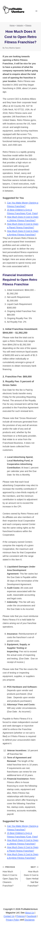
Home (12, 25)
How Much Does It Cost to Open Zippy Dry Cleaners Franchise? (10, 876)
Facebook (31, 916)
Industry (20, 25)
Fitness (28, 25)
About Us (29, 912)
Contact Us (9, 916)
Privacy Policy (12, 919)
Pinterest (20, 916)
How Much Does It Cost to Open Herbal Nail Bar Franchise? (30, 876)
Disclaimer (29, 919)
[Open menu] (36, 11)
